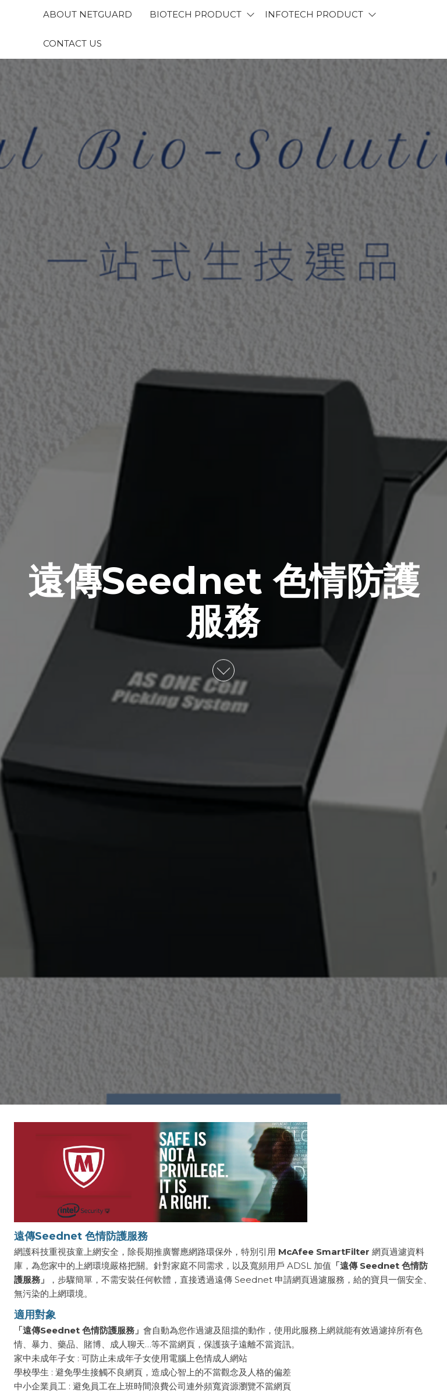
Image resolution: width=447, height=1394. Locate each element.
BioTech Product (196, 14)
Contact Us (72, 43)
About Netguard (87, 14)
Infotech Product (314, 14)
